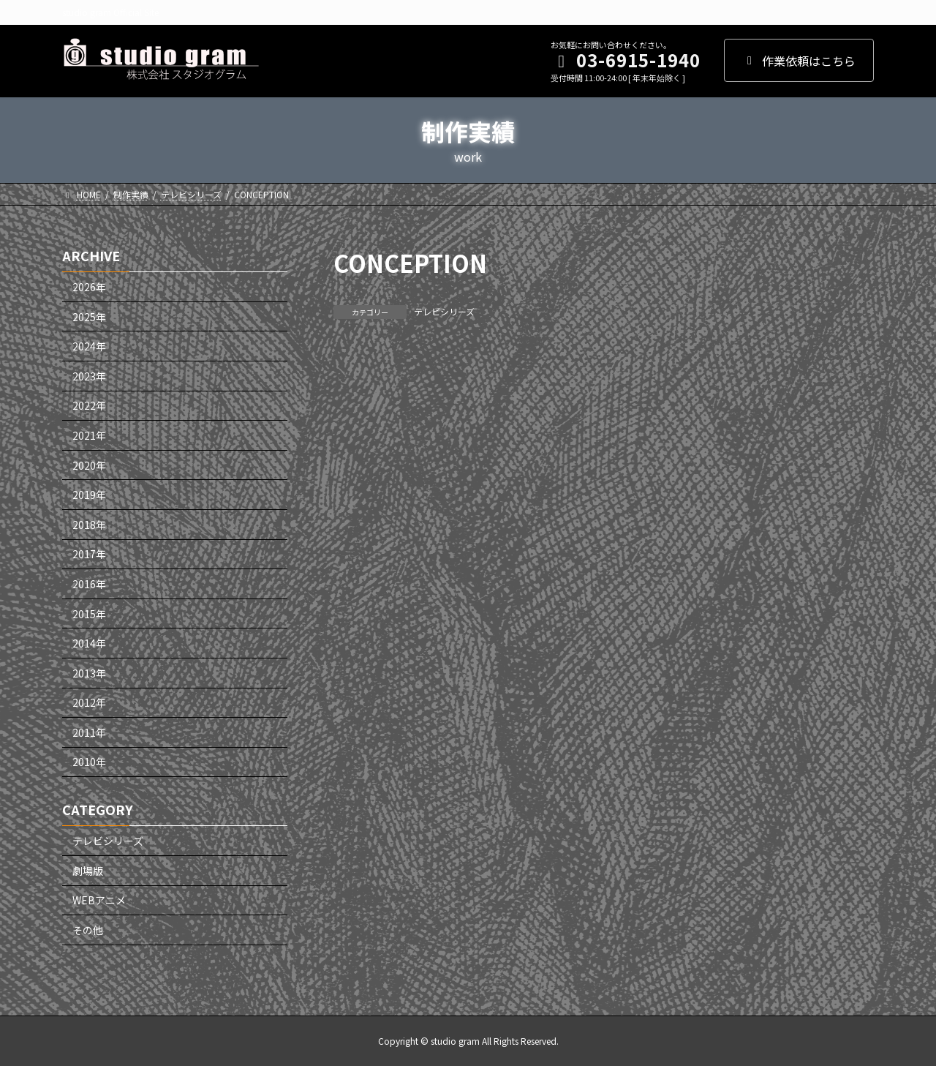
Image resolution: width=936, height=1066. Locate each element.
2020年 (89, 464)
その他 (87, 930)
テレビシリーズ (444, 311)
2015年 (89, 613)
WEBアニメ (99, 900)
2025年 (89, 316)
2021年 (89, 435)
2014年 (89, 643)
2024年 (89, 346)
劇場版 (87, 870)
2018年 (89, 524)
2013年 (89, 672)
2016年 (89, 584)
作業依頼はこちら (799, 61)
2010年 (89, 761)
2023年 (89, 376)
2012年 (89, 702)
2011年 (89, 732)
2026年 (89, 286)
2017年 (89, 554)
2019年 (89, 494)
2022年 (89, 405)
